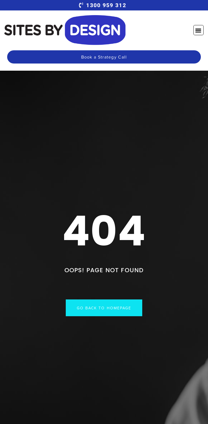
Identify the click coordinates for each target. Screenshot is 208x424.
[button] (198, 30)
